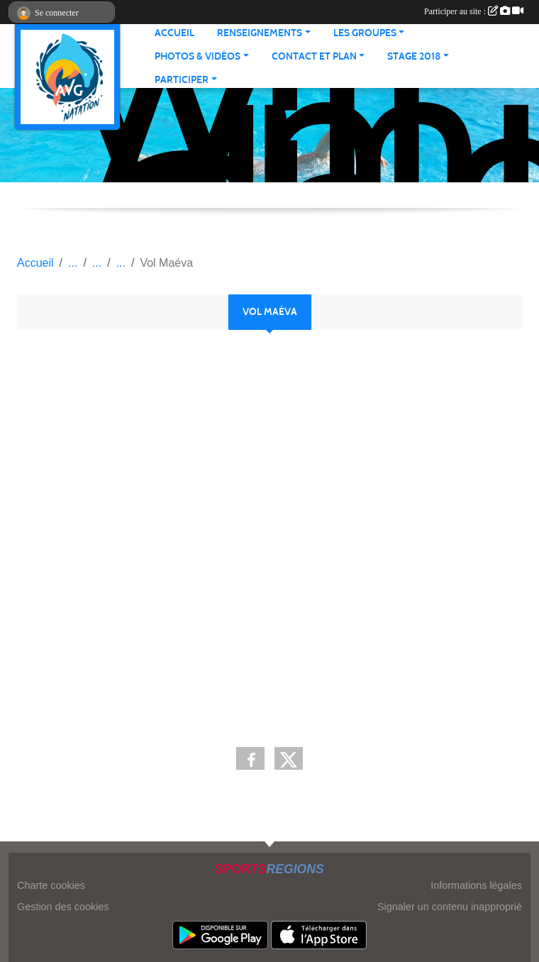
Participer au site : (473, 11)
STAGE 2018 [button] (413, 56)
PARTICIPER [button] (182, 80)
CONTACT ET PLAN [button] (314, 56)
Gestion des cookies (63, 906)
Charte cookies (51, 885)
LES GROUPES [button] (364, 33)
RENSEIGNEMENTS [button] (259, 33)
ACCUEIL (174, 33)
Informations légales (476, 885)
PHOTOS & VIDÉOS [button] (197, 56)
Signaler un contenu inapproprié (449, 906)
